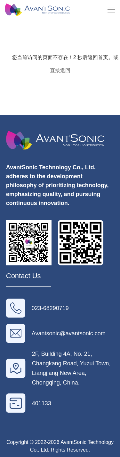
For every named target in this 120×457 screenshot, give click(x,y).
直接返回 (60, 70)
